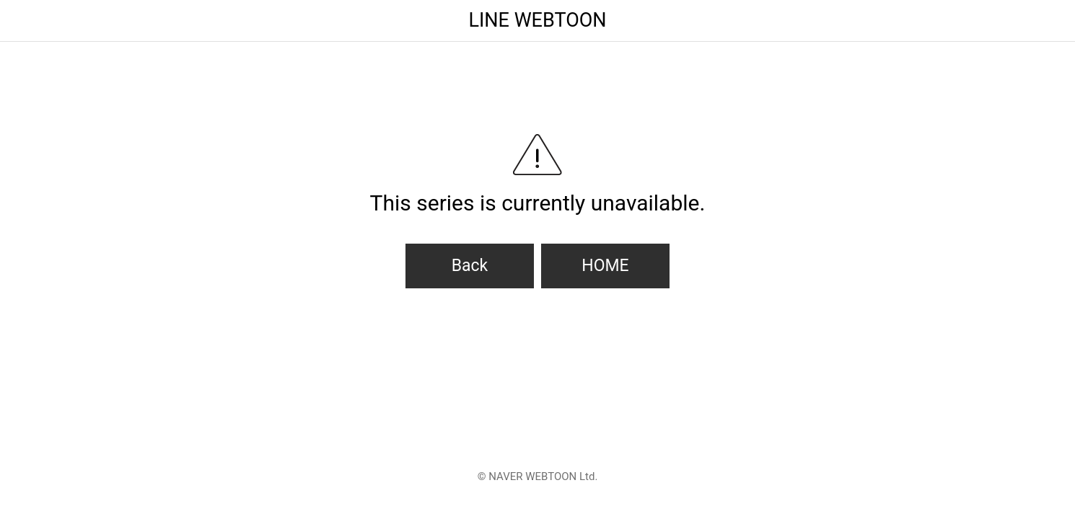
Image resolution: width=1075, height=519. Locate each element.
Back (470, 265)
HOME (605, 265)
